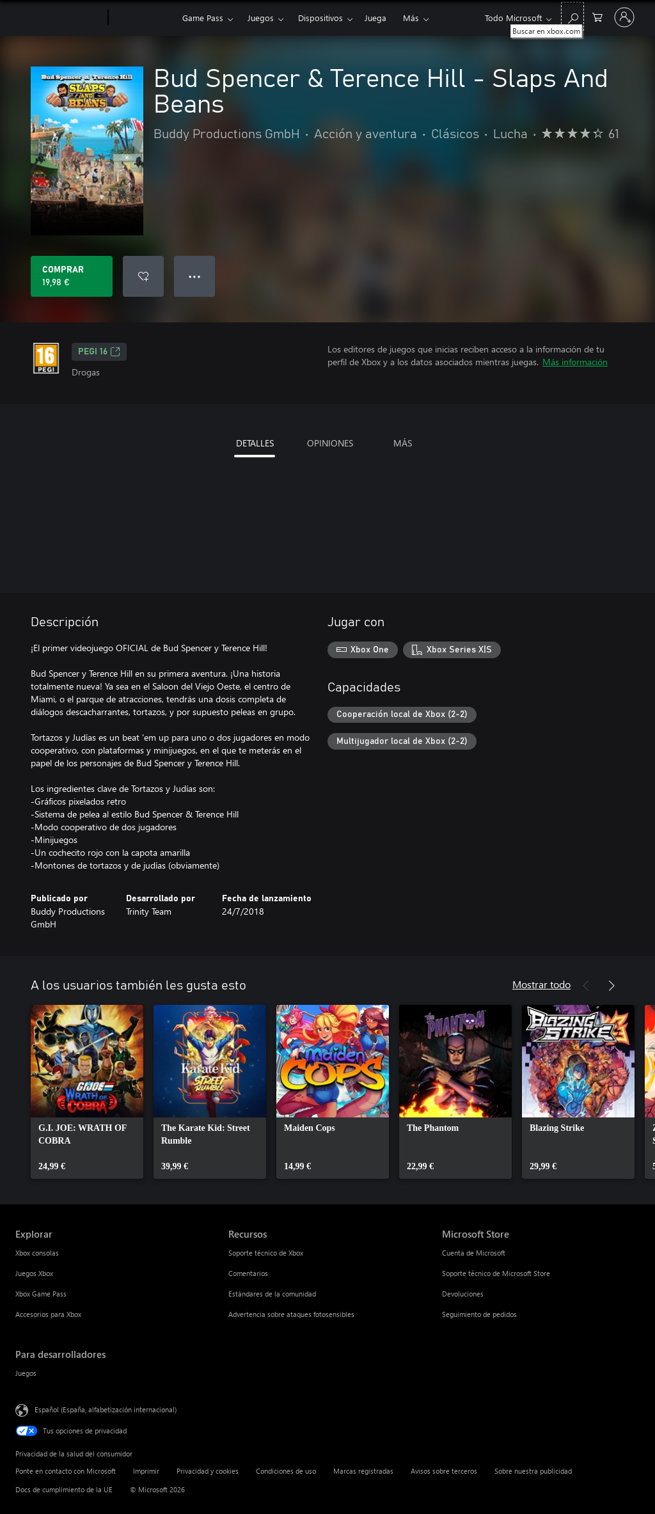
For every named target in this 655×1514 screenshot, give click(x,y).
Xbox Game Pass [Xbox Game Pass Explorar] (41, 1293)
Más (411, 17)
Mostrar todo (541, 984)
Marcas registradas (363, 1471)
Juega (375, 17)
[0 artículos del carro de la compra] (597, 16)
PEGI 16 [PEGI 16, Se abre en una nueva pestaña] (99, 352)
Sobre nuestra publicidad (533, 1471)
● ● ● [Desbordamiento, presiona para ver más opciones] (195, 276)
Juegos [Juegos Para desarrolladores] (25, 1373)
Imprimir (146, 1471)
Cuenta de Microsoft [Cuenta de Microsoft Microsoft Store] (473, 1253)
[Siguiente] (611, 986)
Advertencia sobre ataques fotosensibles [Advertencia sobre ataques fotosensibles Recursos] (291, 1314)
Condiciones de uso (286, 1471)
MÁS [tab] (402, 443)
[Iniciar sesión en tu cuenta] (624, 17)
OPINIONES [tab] (330, 443)
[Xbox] (143, 18)
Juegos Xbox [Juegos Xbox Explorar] (34, 1273)
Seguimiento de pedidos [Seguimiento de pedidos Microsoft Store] (479, 1314)
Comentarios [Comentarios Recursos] (248, 1273)
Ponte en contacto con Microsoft (65, 1471)
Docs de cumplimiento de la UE (64, 1489)
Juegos (261, 17)
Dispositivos (320, 17)
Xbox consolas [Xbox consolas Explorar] (37, 1253)
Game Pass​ (202, 17)
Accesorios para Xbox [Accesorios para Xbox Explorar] (48, 1314)
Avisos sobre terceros (444, 1471)
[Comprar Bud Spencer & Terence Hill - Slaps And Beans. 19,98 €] (72, 276)
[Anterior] (586, 986)
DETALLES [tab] (255, 443)
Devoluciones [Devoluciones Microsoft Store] (463, 1293)
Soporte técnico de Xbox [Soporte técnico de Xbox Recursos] (265, 1253)
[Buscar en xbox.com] (572, 16)
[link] (87, 1092)
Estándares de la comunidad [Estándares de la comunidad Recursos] (272, 1293)
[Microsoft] (59, 18)
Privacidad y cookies (208, 1471)
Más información (575, 362)
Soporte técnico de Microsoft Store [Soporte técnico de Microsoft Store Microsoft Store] (496, 1273)
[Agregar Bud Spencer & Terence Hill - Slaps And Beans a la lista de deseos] (143, 276)
